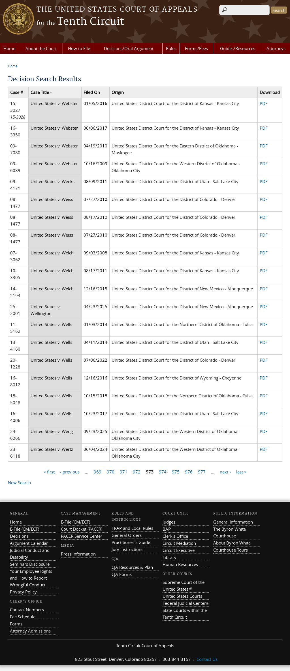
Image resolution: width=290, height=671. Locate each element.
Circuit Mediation (179, 543)
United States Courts (182, 596)
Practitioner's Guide (131, 542)
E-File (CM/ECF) (24, 529)
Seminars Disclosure (30, 564)
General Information (233, 522)
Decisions (19, 536)
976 (189, 471)
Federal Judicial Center (186, 603)
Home (9, 48)
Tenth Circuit (80, 21)
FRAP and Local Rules (132, 528)
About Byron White (232, 543)
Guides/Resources (237, 48)
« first (49, 471)
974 (163, 471)
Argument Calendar (29, 543)
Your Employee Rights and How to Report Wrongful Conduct (31, 578)
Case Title (42, 92)
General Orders (127, 535)
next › (225, 471)
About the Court (41, 48)
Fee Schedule (22, 616)
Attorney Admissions (30, 631)
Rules (171, 48)
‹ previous (70, 471)
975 (176, 471)
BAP (167, 529)
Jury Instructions (127, 549)
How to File (79, 48)
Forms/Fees (196, 48)
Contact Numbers (27, 609)
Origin (118, 92)
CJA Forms (122, 574)
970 (110, 471)
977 (202, 471)
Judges (169, 522)
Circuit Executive (179, 550)
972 (136, 471)
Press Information (78, 554)
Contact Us (207, 659)
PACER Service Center (81, 536)
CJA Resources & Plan (132, 567)
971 (123, 471)
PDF (264, 103)
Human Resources (180, 564)
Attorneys (275, 48)
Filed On (92, 92)
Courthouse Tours (230, 550)
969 (97, 471)
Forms (16, 624)
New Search (19, 482)
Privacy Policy (23, 592)
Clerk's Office (175, 536)
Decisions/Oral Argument (128, 48)
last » (241, 471)
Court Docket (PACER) (81, 529)
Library (169, 557)
